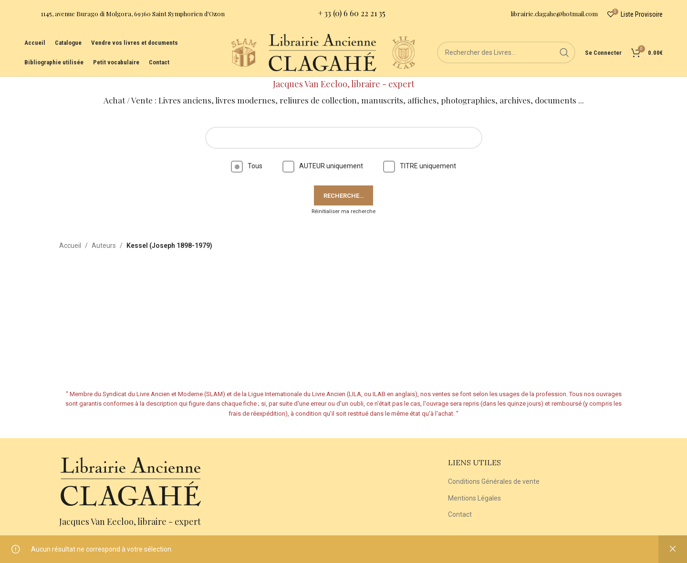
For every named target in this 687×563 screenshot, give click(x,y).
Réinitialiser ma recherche (343, 211)
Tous (246, 166)
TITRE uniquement (419, 166)
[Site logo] (243, 52)
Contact (460, 514)
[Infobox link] (124, 14)
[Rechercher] (506, 52)
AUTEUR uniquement (322, 166)
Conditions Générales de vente (494, 481)
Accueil (70, 245)
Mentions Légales (474, 498)
